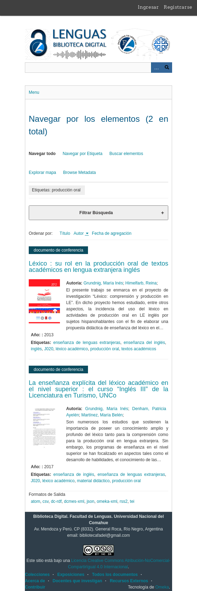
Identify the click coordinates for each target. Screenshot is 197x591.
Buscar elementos (126, 153)
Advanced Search (156, 67)
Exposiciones (70, 574)
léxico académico (72, 348)
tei (132, 501)
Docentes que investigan (77, 580)
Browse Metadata (79, 172)
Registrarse (178, 7)
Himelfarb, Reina (141, 283)
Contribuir (35, 587)
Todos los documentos (114, 574)
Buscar (167, 67)
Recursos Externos (129, 580)
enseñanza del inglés (144, 342)
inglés (36, 348)
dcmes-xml (74, 501)
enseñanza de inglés (73, 474)
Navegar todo (42, 153)
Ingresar (148, 7)
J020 (48, 348)
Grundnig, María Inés (103, 283)
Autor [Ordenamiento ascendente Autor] (79, 233)
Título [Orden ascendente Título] (65, 233)
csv (45, 501)
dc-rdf (56, 501)
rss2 (124, 501)
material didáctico (93, 480)
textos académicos (138, 348)
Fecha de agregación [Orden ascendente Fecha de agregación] (111, 233)
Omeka (162, 587)
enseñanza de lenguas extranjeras (86, 342)
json (90, 501)
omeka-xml (107, 501)
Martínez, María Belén (102, 415)
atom (35, 501)
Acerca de (35, 580)
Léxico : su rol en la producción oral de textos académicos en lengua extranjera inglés (98, 266)
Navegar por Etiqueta (82, 153)
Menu (34, 92)
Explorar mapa (42, 172)
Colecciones (37, 574)
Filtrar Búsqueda (96, 212)
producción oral (104, 348)
